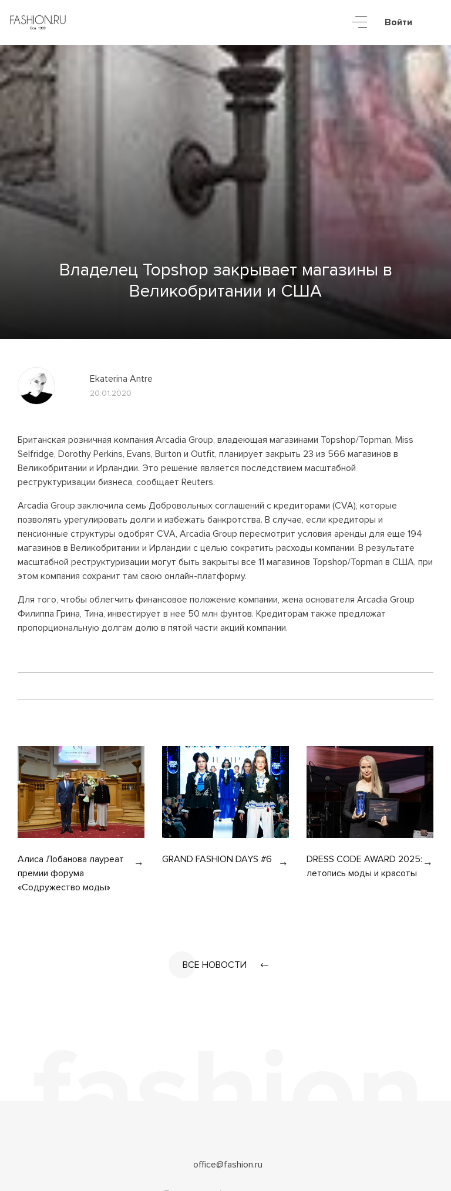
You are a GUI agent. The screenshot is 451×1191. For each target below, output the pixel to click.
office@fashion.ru (227, 1164)
